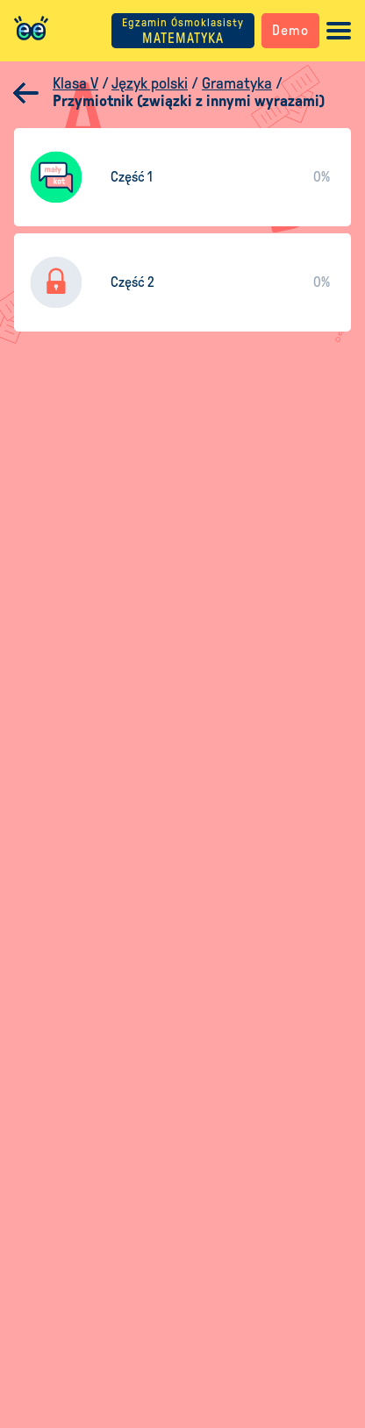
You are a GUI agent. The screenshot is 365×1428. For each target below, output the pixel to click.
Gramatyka (237, 83)
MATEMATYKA (183, 31)
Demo (290, 30)
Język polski (149, 83)
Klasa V (75, 83)
